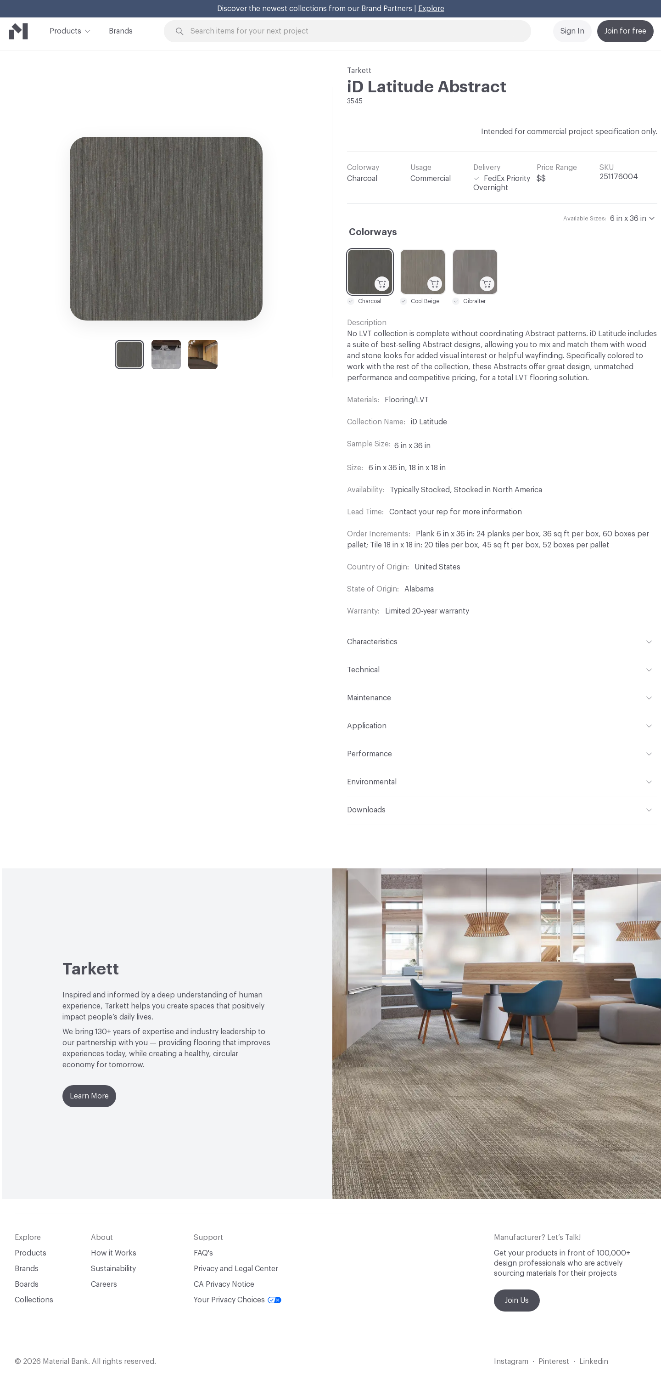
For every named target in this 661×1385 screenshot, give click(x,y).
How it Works (113, 1253)
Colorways (373, 232)
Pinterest (553, 1361)
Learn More (89, 1096)
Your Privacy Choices (237, 1300)
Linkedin (593, 1361)
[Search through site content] (352, 31)
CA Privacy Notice (224, 1284)
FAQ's (203, 1253)
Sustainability (113, 1268)
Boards (27, 1284)
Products (65, 30)
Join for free (625, 31)
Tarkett (359, 70)
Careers (104, 1284)
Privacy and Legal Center (236, 1268)
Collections (34, 1300)
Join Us (517, 1300)
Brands (121, 31)
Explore (431, 8)
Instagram (511, 1361)
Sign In (572, 31)
